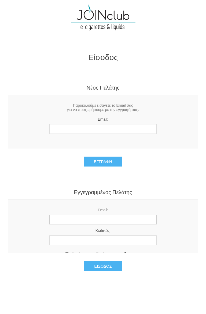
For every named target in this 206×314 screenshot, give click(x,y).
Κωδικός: (103, 230)
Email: (103, 119)
